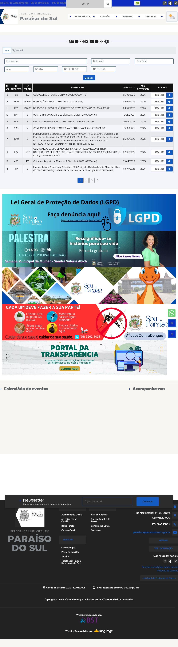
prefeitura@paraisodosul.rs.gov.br (151, 532)
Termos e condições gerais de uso (160, 567)
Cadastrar (147, 501)
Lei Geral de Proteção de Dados (159, 578)
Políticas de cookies (167, 570)
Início (7, 50)
